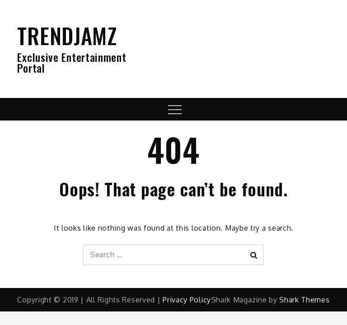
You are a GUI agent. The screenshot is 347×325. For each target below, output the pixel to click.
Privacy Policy (187, 299)
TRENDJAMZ (67, 35)
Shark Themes (304, 299)
